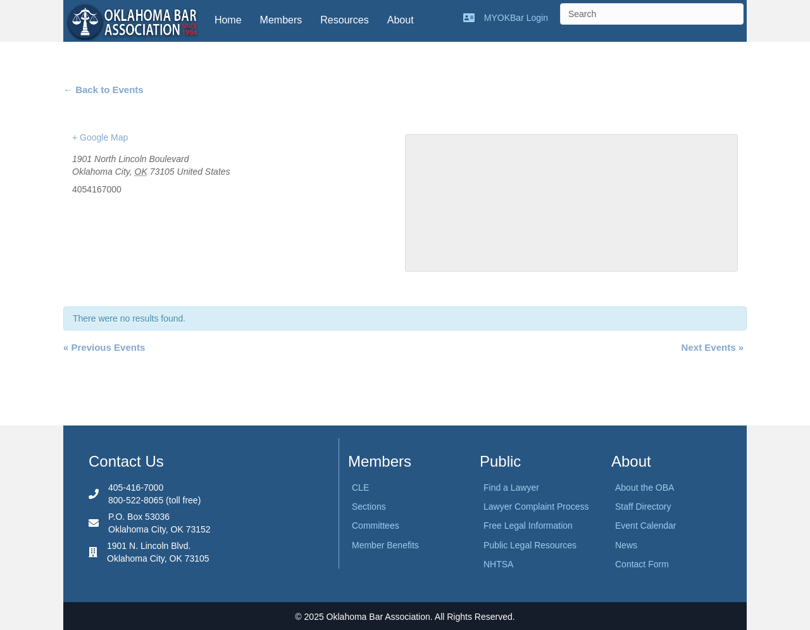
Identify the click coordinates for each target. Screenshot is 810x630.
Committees (375, 525)
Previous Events (104, 347)
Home (228, 20)
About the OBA (644, 487)
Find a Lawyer (511, 487)
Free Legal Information (528, 525)
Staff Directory (643, 506)
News (626, 545)
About (400, 20)
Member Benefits (385, 545)
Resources (344, 20)
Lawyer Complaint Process (536, 506)
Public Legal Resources (529, 545)
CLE (360, 487)
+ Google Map (100, 137)
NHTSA (498, 564)
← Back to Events (103, 89)
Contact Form (642, 564)
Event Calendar (645, 525)
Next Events (713, 347)
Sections (369, 506)
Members (281, 20)
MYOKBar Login (516, 18)
